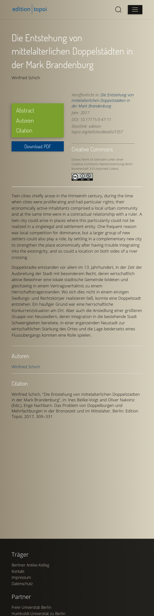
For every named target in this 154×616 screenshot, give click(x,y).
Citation (24, 130)
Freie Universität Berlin (31, 607)
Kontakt (18, 571)
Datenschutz (22, 583)
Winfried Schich (26, 366)
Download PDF (37, 146)
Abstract (25, 110)
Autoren (25, 120)
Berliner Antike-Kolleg (30, 565)
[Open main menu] (135, 9)
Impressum (21, 577)
